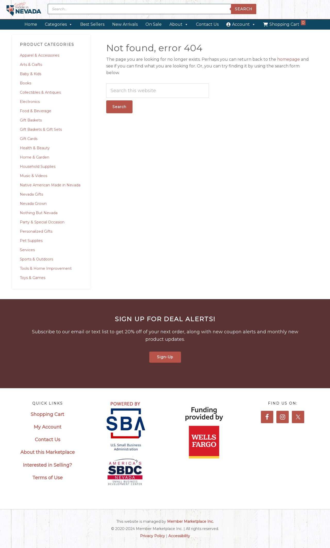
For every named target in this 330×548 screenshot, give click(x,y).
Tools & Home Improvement (46, 268)
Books (25, 83)
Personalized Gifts (36, 231)
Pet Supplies (31, 240)
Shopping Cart (287, 23)
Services (27, 250)
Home (30, 24)
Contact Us (207, 24)
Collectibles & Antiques (40, 92)
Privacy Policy (152, 536)
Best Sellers (92, 24)
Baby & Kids (30, 74)
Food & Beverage (35, 111)
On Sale (153, 24)
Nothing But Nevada (38, 213)
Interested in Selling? (47, 465)
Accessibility (179, 536)
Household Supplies (37, 166)
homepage (288, 59)
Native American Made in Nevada (50, 185)
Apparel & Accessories (39, 55)
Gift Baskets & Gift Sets (41, 129)
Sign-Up (165, 357)
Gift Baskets (31, 120)
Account (243, 24)
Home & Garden (34, 157)
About (178, 24)
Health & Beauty (35, 148)
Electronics (30, 101)
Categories (58, 24)
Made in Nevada (23, 9)
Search (243, 9)
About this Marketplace (47, 452)
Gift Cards (28, 138)
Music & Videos (33, 175)
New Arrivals (125, 24)
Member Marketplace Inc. (190, 521)
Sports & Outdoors (36, 259)
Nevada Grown (33, 203)
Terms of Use (47, 478)
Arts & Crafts (31, 64)
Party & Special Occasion (42, 222)
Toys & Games (32, 277)
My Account (47, 427)
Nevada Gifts (31, 194)
